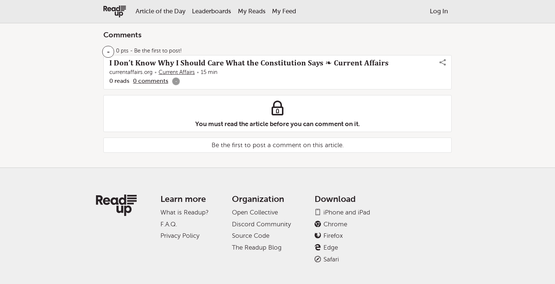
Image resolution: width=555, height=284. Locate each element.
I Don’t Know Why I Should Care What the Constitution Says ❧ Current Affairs (249, 62)
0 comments (150, 81)
